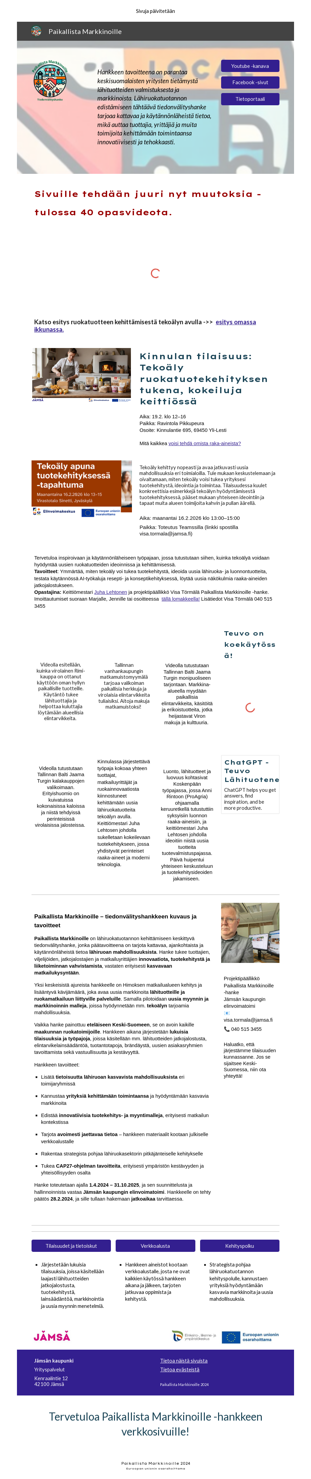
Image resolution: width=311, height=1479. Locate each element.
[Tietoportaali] (250, 99)
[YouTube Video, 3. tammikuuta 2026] (61, 640)
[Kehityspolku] (239, 1246)
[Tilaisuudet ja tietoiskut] (71, 1246)
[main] (155, 107)
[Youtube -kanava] (250, 66)
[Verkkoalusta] (155, 1246)
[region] (155, 11)
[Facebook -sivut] (250, 82)
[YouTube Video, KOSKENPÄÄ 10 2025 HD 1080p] (187, 747)
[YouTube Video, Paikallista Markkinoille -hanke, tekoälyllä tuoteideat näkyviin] (124, 731)
